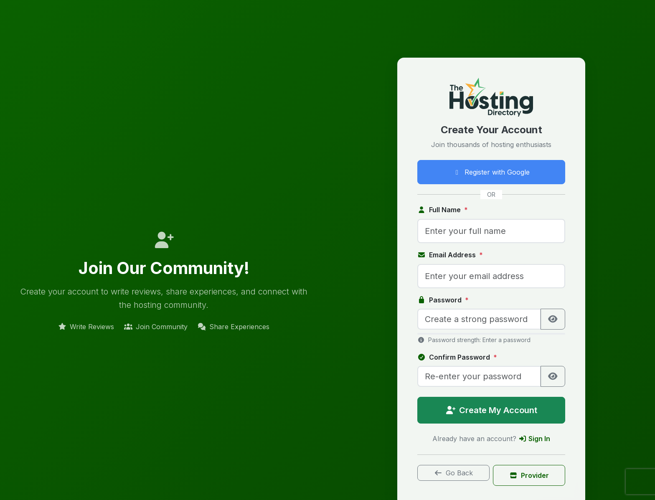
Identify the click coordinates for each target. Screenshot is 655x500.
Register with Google (491, 172)
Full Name (442, 210)
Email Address (450, 255)
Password (443, 300)
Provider (529, 475)
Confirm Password (457, 357)
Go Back (453, 473)
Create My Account (491, 410)
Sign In (534, 438)
